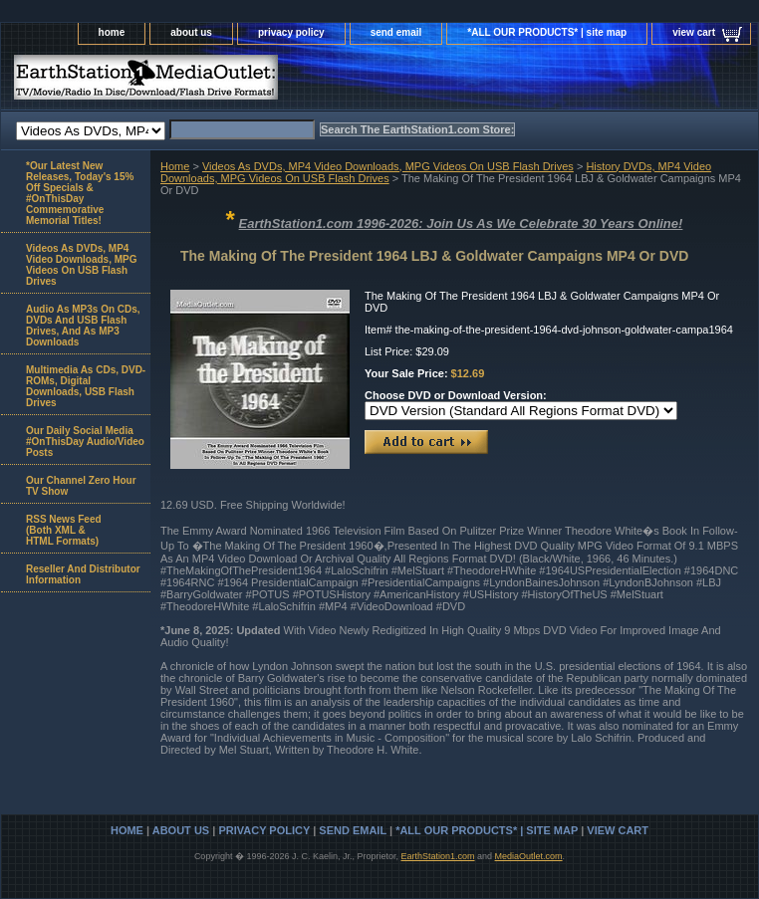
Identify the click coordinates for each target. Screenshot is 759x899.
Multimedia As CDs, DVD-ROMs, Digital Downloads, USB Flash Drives (85, 386)
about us (191, 32)
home (112, 32)
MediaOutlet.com (529, 856)
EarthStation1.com (437, 856)
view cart (693, 32)
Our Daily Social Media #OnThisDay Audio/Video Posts (85, 441)
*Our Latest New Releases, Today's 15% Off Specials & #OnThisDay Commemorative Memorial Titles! (79, 193)
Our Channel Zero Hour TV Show (81, 486)
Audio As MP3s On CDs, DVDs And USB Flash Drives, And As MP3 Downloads (83, 325)
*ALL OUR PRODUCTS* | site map (547, 32)
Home (174, 166)
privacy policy (291, 32)
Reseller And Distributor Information (83, 574)
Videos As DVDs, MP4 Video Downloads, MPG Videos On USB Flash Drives (388, 166)
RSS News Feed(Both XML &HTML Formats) (64, 530)
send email (396, 32)
